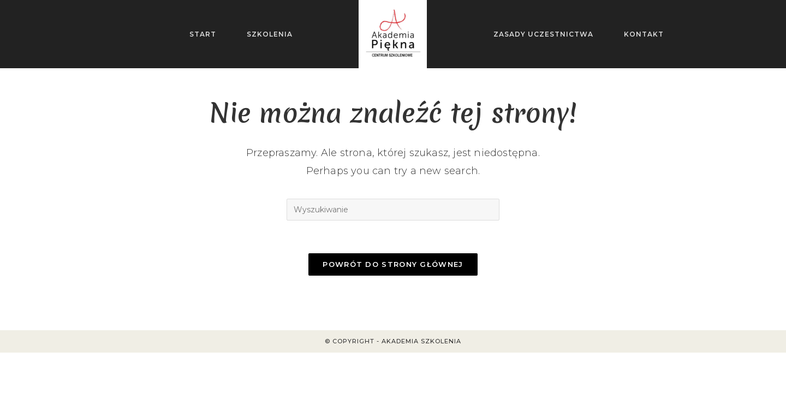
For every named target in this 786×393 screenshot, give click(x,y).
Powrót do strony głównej (393, 264)
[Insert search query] (393, 210)
